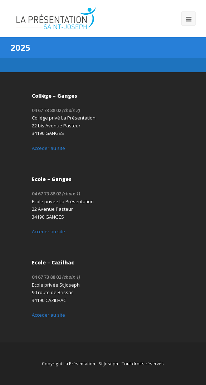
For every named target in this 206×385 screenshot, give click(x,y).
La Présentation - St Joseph (90, 364)
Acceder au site (48, 148)
